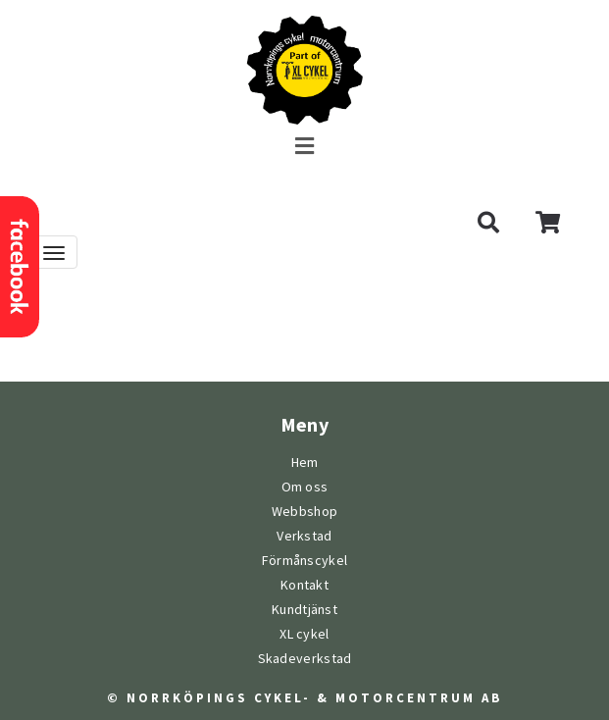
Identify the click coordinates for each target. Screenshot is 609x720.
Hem (305, 462)
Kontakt (304, 585)
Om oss (305, 487)
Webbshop (304, 511)
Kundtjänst (304, 609)
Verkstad (304, 536)
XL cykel (304, 634)
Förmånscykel (305, 560)
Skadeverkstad (305, 658)
